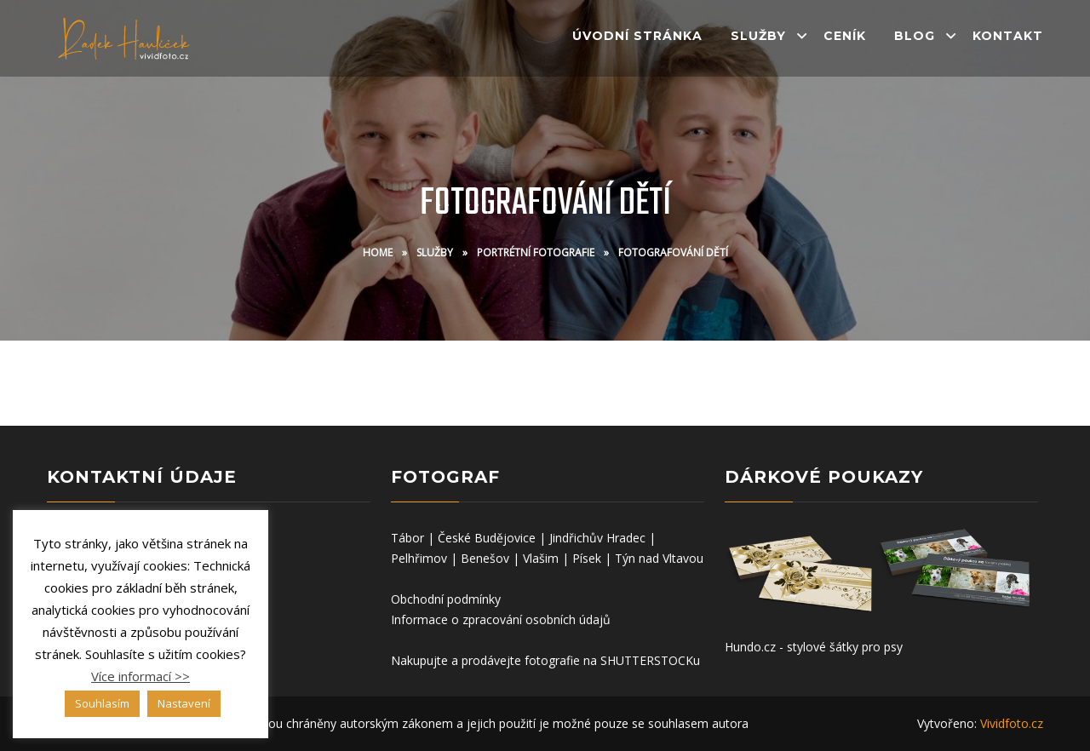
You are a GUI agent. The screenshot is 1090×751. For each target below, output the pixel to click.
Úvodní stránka (637, 35)
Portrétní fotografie (535, 252)
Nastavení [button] (184, 703)
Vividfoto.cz (1011, 723)
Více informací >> (140, 676)
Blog (914, 35)
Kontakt (1007, 35)
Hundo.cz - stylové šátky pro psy (814, 647)
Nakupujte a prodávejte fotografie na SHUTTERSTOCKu (545, 660)
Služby (758, 35)
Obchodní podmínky (446, 599)
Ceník (844, 35)
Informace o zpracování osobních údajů (501, 619)
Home (378, 252)
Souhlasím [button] (102, 703)
